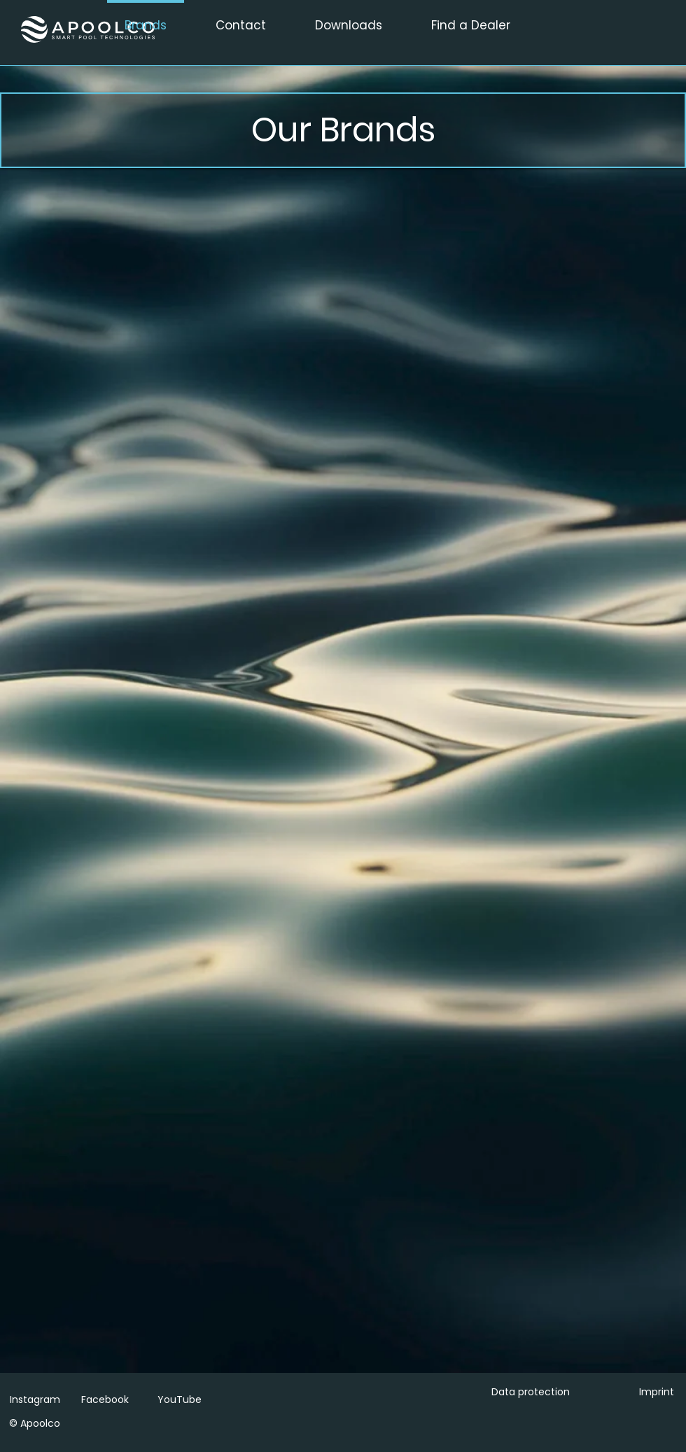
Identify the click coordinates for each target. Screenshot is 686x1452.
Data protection (530, 1392)
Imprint (656, 1392)
